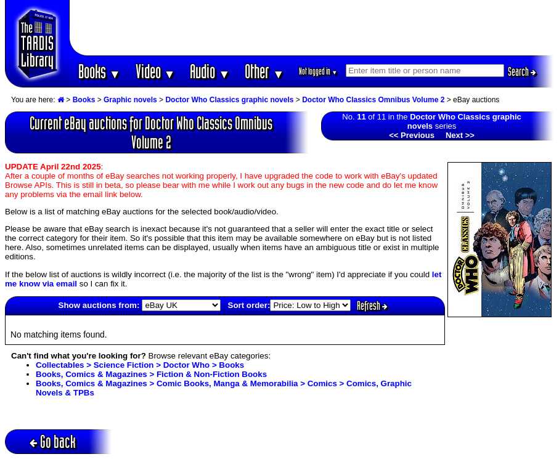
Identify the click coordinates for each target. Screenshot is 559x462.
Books (99, 71)
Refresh (372, 305)
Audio (210, 71)
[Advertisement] (312, 27)
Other (264, 71)
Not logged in (318, 71)
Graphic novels (130, 99)
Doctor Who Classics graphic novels (229, 99)
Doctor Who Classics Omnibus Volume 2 (373, 99)
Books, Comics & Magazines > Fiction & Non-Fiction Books (151, 374)
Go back (53, 441)
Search (522, 71)
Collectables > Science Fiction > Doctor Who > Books (140, 365)
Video (156, 71)
